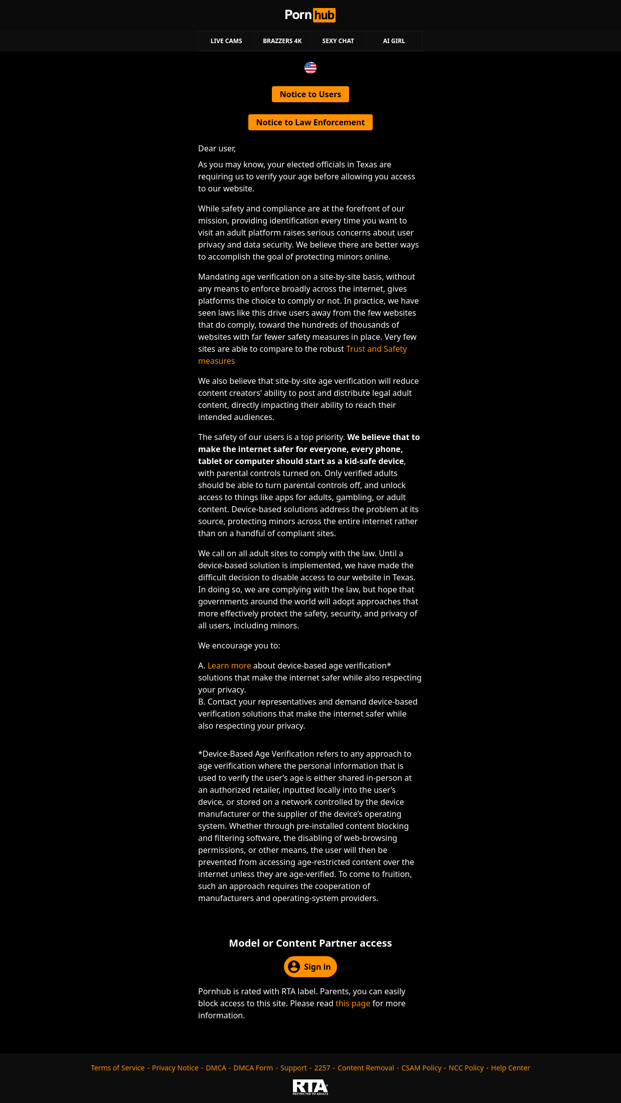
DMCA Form (253, 1067)
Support (293, 1067)
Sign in (309, 966)
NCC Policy (466, 1067)
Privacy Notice (175, 1067)
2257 (322, 1067)
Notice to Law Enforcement (310, 122)
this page (353, 1003)
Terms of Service (118, 1067)
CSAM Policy (421, 1067)
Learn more (229, 665)
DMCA (216, 1067)
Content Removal (366, 1067)
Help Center (510, 1067)
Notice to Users (311, 94)
